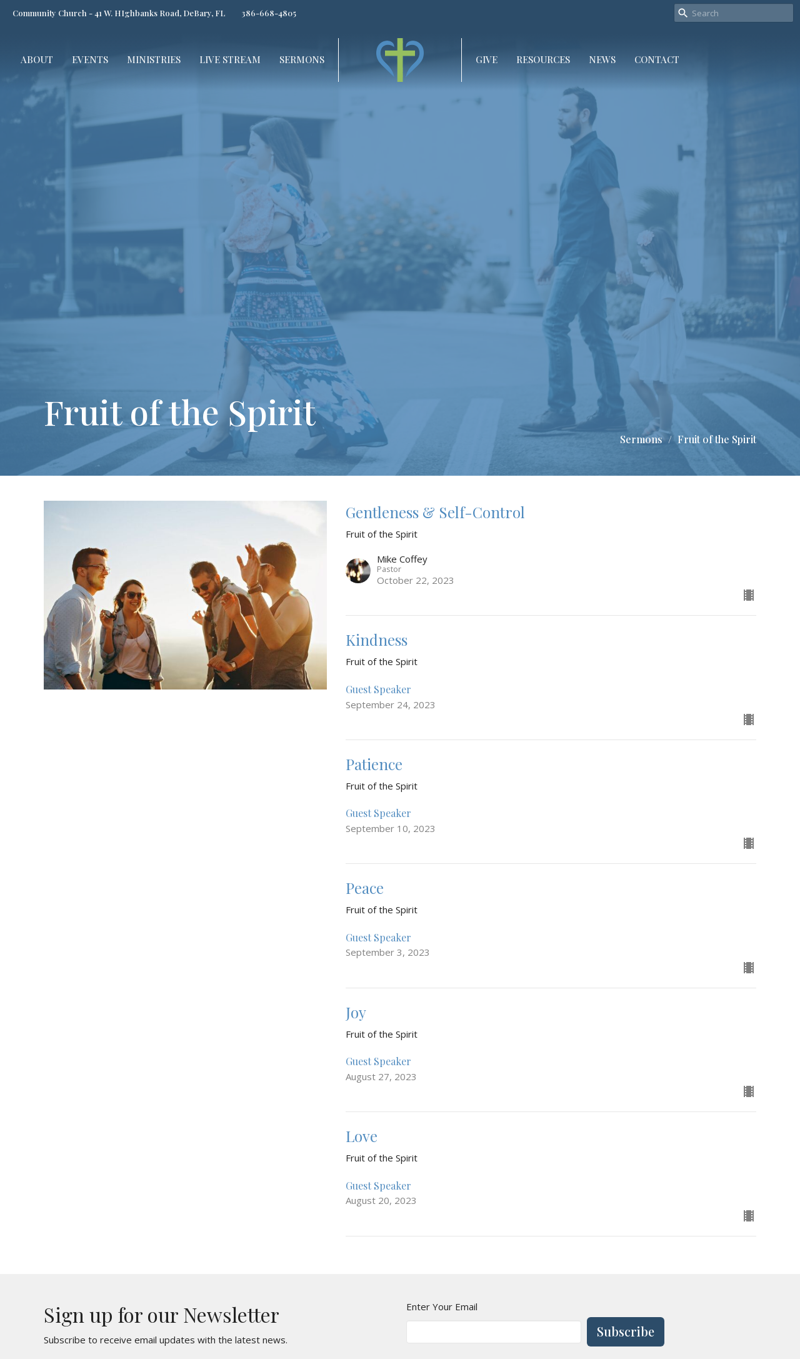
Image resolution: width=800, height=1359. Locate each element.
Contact (656, 59)
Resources (543, 59)
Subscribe (625, 1331)
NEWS (602, 59)
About (37, 59)
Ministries (154, 59)
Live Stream (230, 59)
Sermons (301, 59)
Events (90, 59)
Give (487, 59)
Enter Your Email (442, 1306)
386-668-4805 (268, 13)
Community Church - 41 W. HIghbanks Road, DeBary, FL (119, 13)
